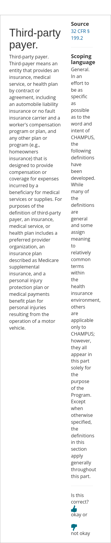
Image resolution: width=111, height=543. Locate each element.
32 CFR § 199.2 (80, 34)
